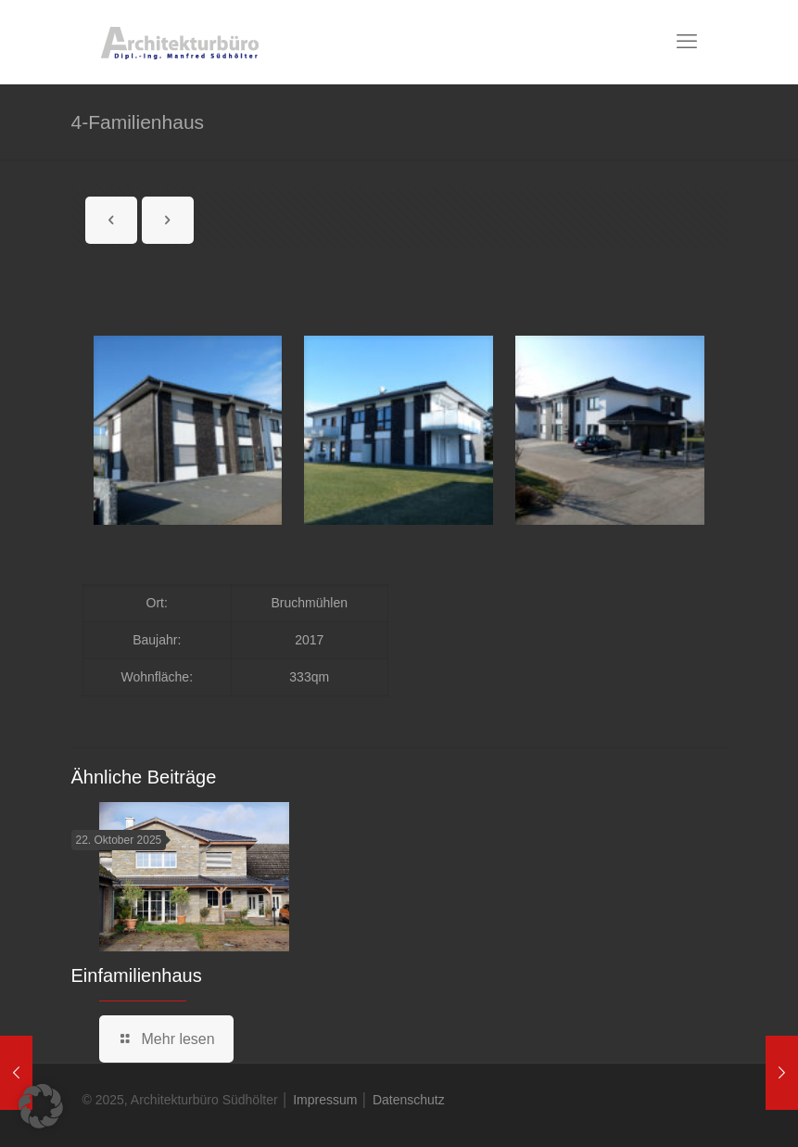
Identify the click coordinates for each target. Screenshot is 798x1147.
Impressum (325, 1099)
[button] (41, 1106)
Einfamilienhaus (136, 975)
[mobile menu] (687, 41)
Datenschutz (409, 1099)
